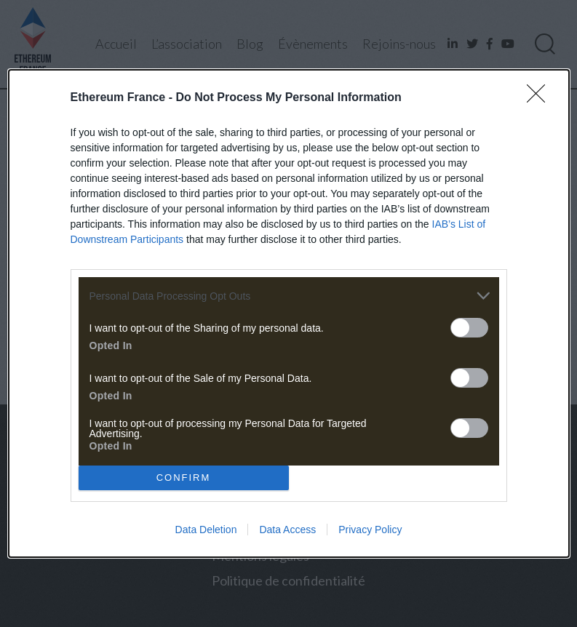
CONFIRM (183, 476)
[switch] (469, 328)
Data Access (287, 529)
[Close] (540, 98)
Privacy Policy (370, 529)
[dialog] (289, 313)
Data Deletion (206, 529)
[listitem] (288, 295)
